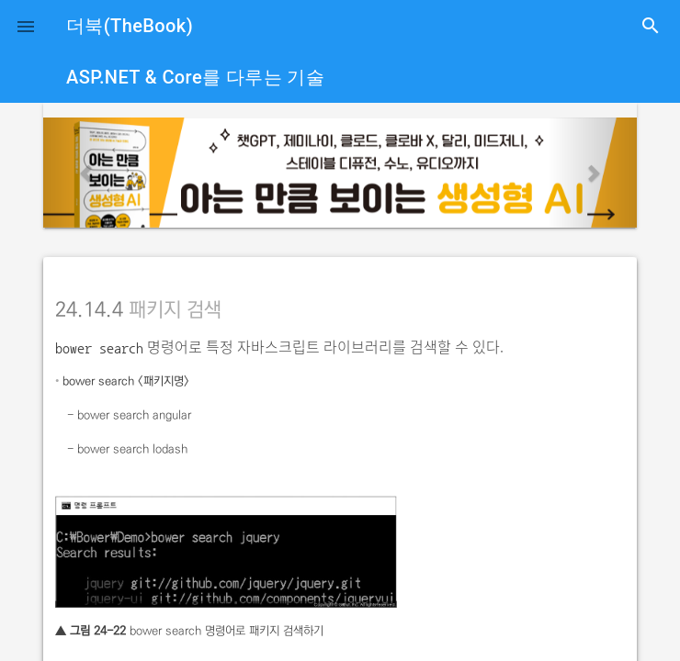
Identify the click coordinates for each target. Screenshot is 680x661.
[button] (26, 26)
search (651, 26)
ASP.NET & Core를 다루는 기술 (195, 77)
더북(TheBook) (129, 26)
